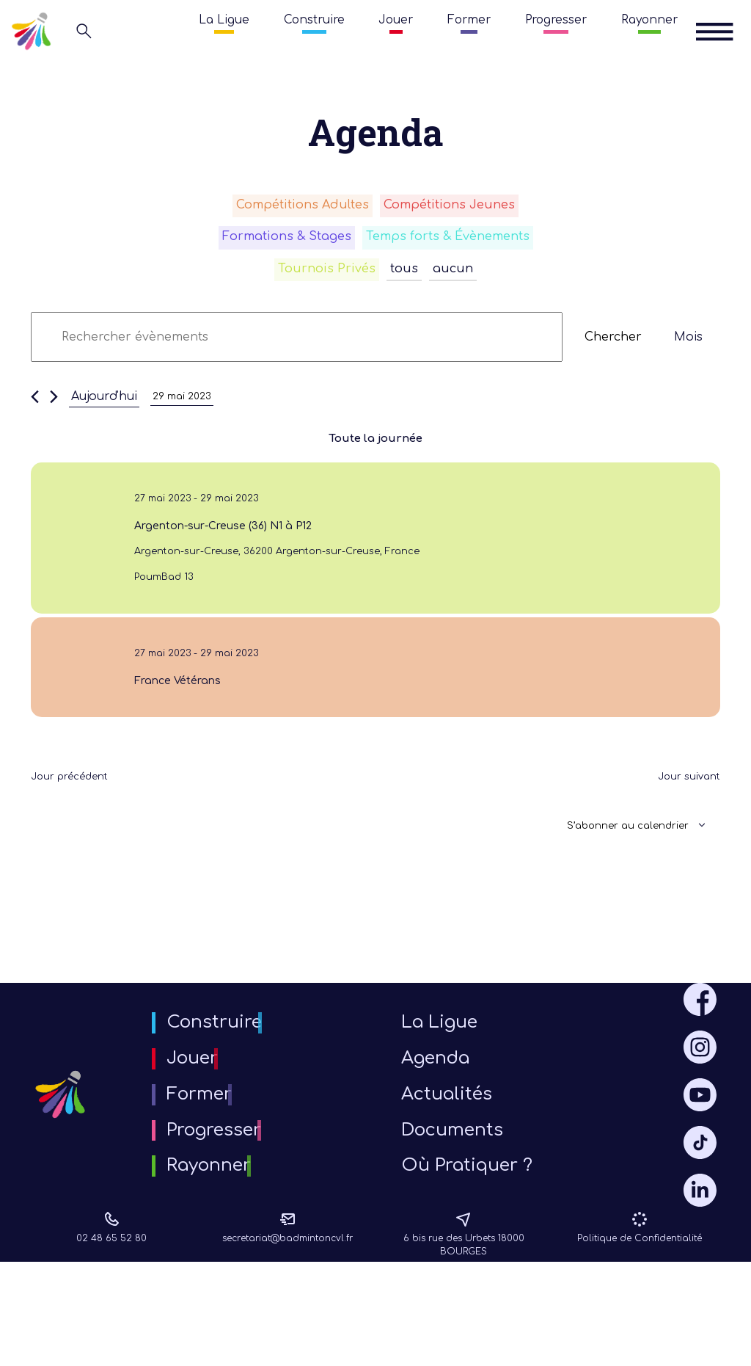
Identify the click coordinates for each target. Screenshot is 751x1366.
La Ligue (224, 19)
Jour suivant (682, 825)
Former (469, 19)
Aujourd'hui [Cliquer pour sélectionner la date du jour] (104, 408)
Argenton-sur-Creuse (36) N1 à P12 (223, 544)
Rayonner (649, 19)
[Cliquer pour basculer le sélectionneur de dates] (187, 409)
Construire (314, 19)
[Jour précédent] (35, 408)
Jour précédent (78, 825)
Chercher (613, 349)
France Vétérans (166, 720)
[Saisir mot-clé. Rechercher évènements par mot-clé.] (297, 349)
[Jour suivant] (54, 408)
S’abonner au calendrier (613, 874)
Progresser (556, 19)
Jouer (395, 19)
